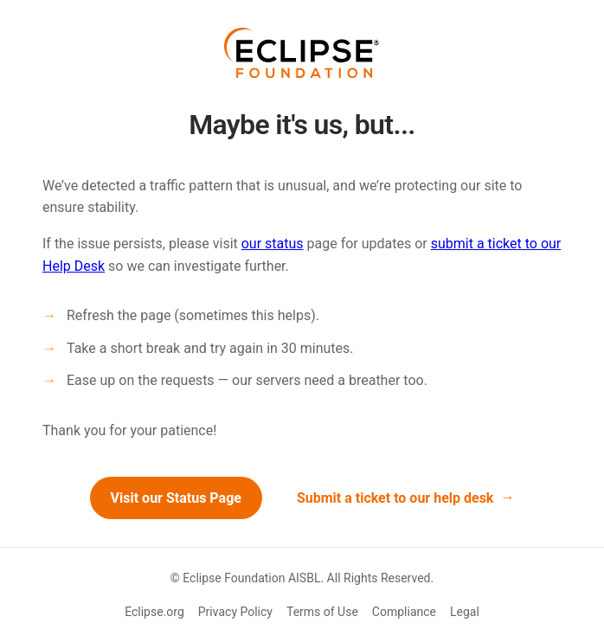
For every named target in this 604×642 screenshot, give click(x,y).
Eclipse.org (154, 612)
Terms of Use (322, 612)
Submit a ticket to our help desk (395, 498)
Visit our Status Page (176, 498)
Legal (464, 612)
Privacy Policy (235, 612)
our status (272, 243)
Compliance (404, 612)
